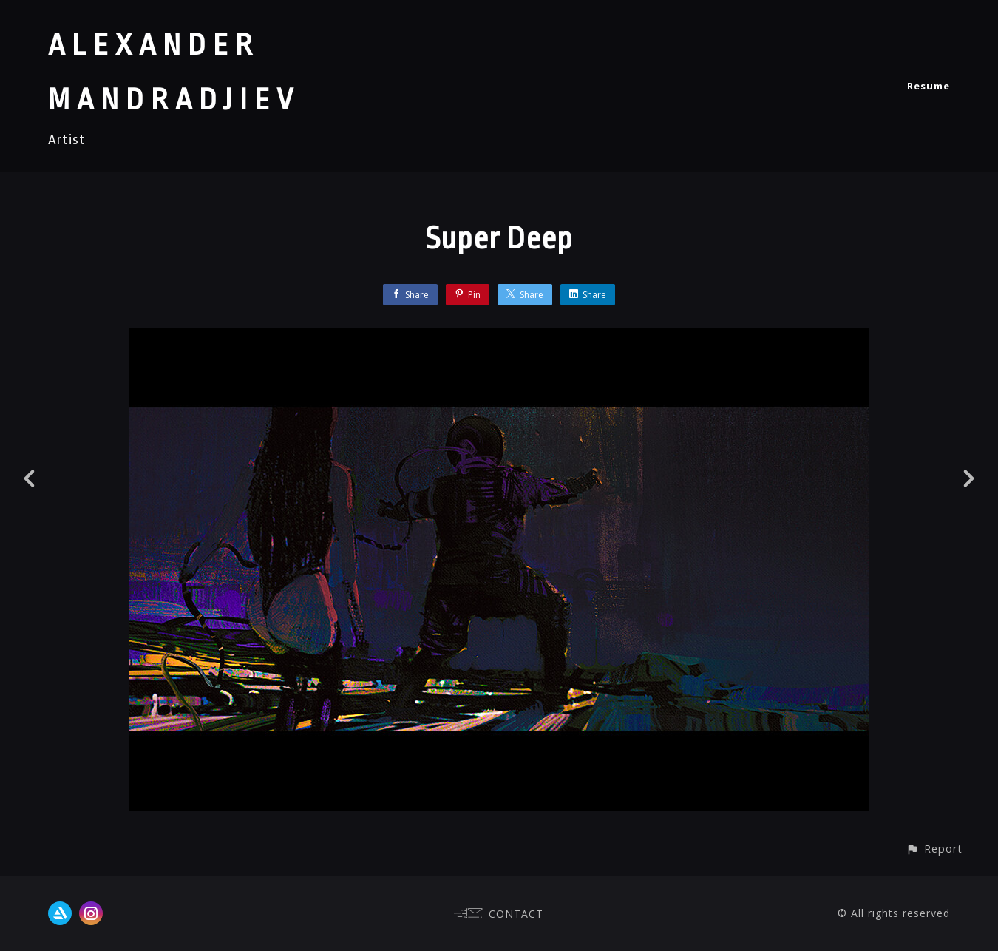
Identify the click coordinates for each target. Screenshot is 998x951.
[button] (934, 848)
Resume (928, 85)
